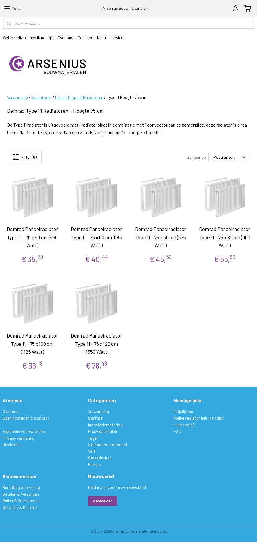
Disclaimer (12, 444)
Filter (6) (24, 157)
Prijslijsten (183, 411)
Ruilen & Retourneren (21, 500)
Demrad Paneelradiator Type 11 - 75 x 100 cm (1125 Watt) (32, 343)
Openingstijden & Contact (26, 417)
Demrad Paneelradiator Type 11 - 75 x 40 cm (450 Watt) (32, 237)
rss (165, 531)
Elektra (94, 464)
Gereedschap (100, 457)
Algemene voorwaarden (24, 431)
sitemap (156, 531)
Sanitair (95, 417)
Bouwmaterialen (102, 431)
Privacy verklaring (18, 438)
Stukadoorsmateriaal (107, 444)
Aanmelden (103, 500)
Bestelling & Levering (21, 487)
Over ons (65, 37)
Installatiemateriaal (105, 424)
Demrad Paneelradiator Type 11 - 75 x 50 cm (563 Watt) (96, 237)
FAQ (177, 431)
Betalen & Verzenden (21, 494)
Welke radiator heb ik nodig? (28, 37)
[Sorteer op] (229, 157)
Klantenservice (110, 37)
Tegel (93, 438)
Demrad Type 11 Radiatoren (79, 97)
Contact (85, 37)
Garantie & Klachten (21, 507)
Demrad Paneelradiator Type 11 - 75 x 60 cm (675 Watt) (160, 237)
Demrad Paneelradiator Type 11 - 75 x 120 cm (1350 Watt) (96, 343)
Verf (91, 450)
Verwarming (17, 97)
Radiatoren (42, 97)
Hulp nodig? (184, 424)
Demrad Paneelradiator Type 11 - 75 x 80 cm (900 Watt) (224, 237)
